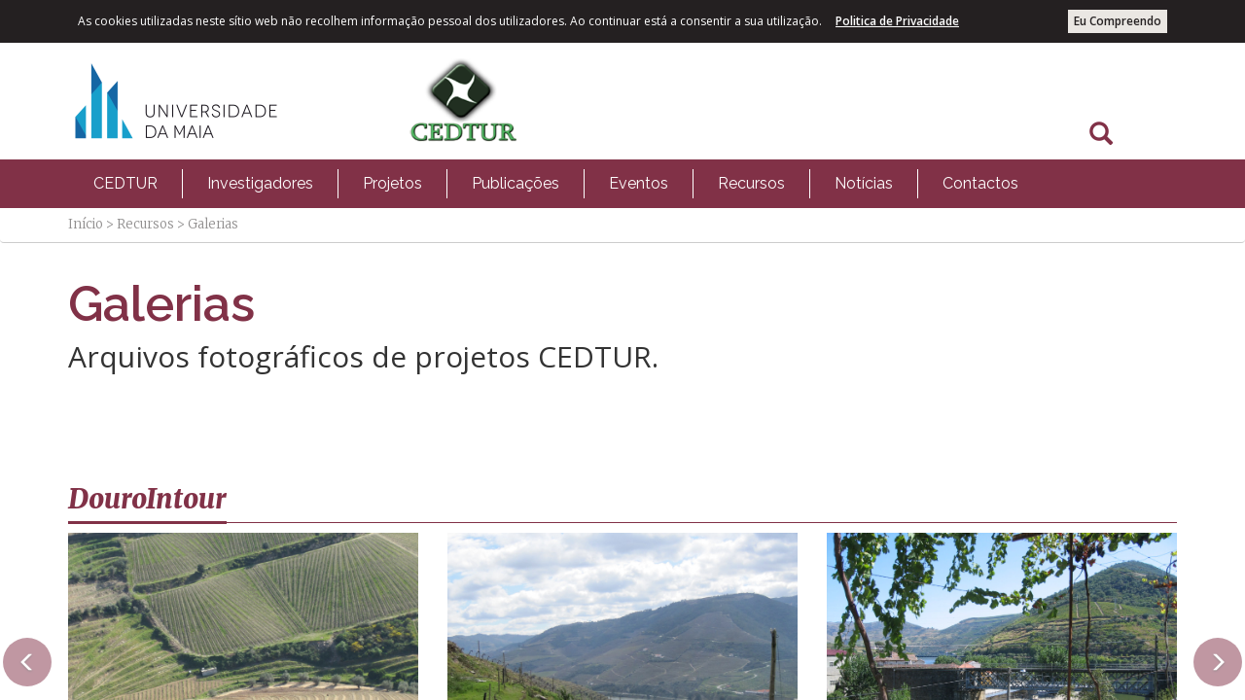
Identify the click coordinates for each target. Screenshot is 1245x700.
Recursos (751, 183)
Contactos (980, 183)
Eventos (638, 183)
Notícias (864, 183)
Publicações (515, 183)
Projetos (392, 183)
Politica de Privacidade (897, 21)
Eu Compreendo (1117, 21)
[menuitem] (125, 183)
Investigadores (260, 183)
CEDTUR (125, 183)
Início (85, 224)
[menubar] (556, 183)
